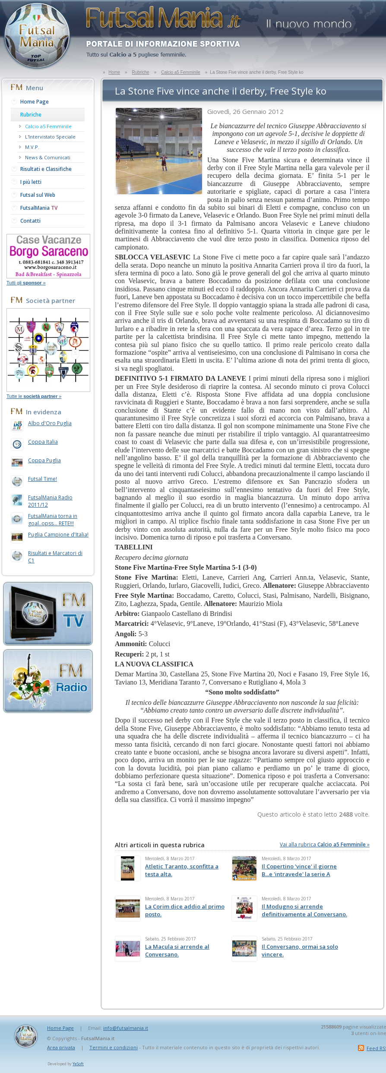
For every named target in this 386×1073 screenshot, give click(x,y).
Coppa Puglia (44, 460)
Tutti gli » (26, 282)
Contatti (30, 220)
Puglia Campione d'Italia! (58, 534)
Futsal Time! (42, 479)
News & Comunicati (47, 157)
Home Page (34, 101)
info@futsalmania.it (125, 1028)
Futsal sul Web (37, 195)
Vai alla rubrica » (325, 844)
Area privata (61, 1047)
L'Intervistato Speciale (50, 136)
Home (114, 72)
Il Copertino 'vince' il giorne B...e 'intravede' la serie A (299, 870)
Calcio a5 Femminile (180, 72)
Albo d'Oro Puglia (50, 423)
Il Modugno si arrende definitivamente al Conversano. (304, 910)
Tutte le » (33, 396)
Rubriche (140, 72)
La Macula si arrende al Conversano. (177, 950)
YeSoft (78, 1064)
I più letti (30, 182)
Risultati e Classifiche (46, 169)
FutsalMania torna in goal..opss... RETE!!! (52, 519)
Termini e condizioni (113, 1047)
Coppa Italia (43, 441)
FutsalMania (38, 207)
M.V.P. (32, 147)
